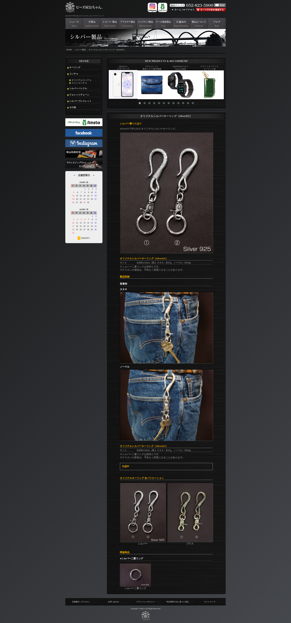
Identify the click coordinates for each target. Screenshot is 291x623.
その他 (72, 107)
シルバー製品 (80, 50)
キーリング (74, 67)
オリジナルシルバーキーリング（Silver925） (107, 50)
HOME (69, 50)
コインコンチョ (79, 83)
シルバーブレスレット (80, 101)
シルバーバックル (78, 88)
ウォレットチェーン (79, 95)
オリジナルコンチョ (81, 80)
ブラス (190, 542)
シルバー (143, 542)
